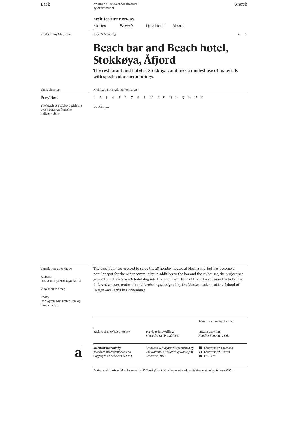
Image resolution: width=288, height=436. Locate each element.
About (178, 25)
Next (54, 97)
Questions (155, 25)
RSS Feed (207, 356)
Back (45, 4)
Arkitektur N (105, 8)
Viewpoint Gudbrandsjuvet (162, 335)
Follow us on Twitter (214, 352)
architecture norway (113, 19)
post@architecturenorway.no (112, 352)
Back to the (111, 331)
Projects (127, 25)
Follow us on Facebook (216, 348)
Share (51, 89)
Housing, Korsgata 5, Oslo (214, 335)
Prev (44, 97)
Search (241, 4)
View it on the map (53, 289)
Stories (99, 25)
